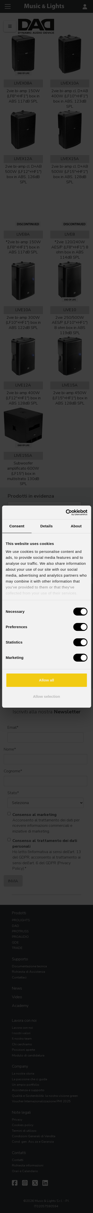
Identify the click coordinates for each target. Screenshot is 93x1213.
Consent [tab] (16, 526)
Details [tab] (46, 526)
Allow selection (46, 696)
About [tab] (76, 526)
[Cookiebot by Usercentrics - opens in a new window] (66, 512)
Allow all (46, 680)
